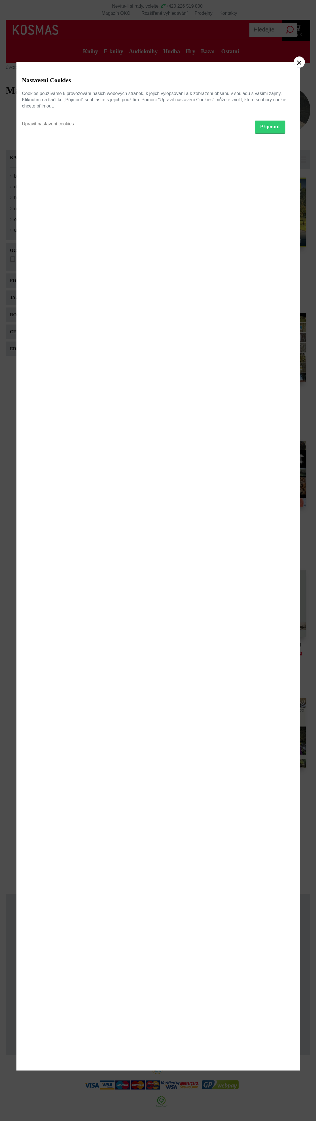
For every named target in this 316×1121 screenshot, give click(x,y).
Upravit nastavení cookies (48, 589)
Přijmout (270, 592)
